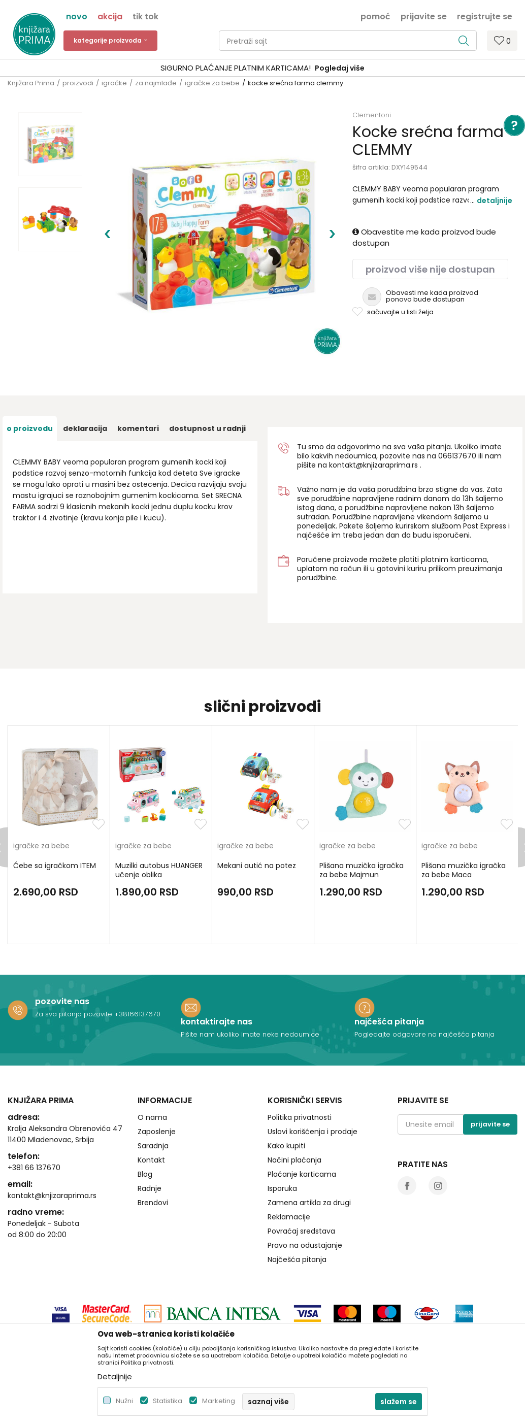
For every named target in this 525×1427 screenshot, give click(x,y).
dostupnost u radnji (207, 383)
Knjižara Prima (31, 83)
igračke (114, 83)
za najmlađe (156, 83)
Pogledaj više (340, 68)
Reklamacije (289, 1172)
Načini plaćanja (294, 1115)
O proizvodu (30, 383)
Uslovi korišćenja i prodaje (312, 1086)
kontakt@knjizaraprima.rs (373, 420)
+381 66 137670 (34, 1122)
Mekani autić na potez (256, 820)
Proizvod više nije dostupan (430, 269)
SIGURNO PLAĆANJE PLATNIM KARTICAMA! (235, 67)
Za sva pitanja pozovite (74, 969)
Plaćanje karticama (302, 1129)
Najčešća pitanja (297, 1214)
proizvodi (77, 83)
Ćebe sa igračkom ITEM (54, 820)
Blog (145, 1129)
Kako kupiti (286, 1101)
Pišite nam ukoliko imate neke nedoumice (250, 989)
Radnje (149, 1143)
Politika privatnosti (300, 1072)
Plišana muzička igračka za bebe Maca (463, 825)
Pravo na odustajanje (305, 1200)
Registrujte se (484, 16)
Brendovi (153, 1157)
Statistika (167, 1401)
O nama (152, 1072)
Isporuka (282, 1143)
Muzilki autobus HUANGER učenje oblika (159, 825)
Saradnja (153, 1101)
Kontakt (151, 1115)
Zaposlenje (157, 1086)
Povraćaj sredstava (301, 1186)
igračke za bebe (212, 83)
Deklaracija (85, 383)
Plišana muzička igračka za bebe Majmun (361, 825)
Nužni (124, 1401)
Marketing (218, 1401)
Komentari (138, 383)
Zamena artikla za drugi (309, 1157)
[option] (262, 68)
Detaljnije (494, 200)
